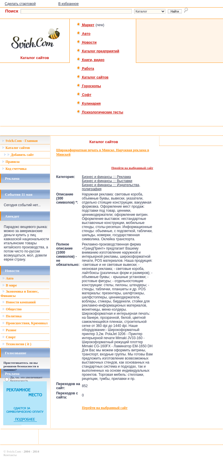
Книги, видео (91, 60)
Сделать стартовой (20, 4)
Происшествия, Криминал (25, 323)
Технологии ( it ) (16, 344)
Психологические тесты (100, 112)
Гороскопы (89, 86)
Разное (9, 330)
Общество (12, 309)
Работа (85, 69)
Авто (83, 34)
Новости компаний (19, 302)
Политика (11, 316)
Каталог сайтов (92, 77)
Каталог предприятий (98, 51)
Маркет (85, 25)
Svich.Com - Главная (20, 141)
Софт (84, 95)
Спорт (9, 337)
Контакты (10, 455)
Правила (10, 162)
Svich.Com (14, 451)
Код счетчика (14, 169)
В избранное (68, 4)
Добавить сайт (19, 155)
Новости (87, 42)
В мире (9, 285)
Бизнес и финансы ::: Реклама (106, 177)
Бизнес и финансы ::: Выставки (107, 181)
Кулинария (89, 104)
